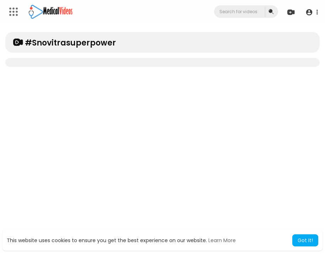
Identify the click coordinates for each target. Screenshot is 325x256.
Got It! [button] (305, 240)
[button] (311, 12)
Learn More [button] (222, 240)
